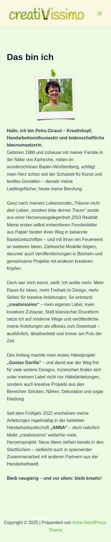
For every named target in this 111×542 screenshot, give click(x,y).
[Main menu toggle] (100, 13)
